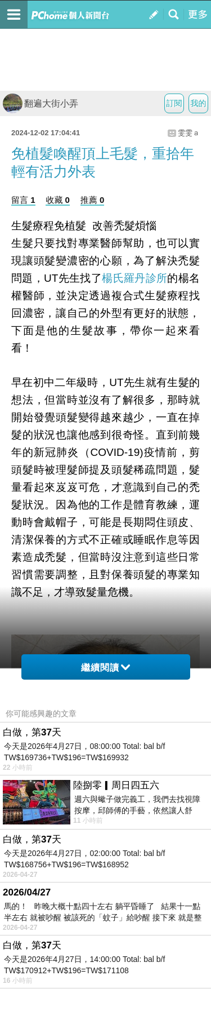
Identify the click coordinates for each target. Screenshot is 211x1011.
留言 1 (23, 200)
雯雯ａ (189, 132)
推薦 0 (92, 200)
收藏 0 (58, 200)
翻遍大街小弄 (40, 103)
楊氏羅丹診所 (134, 278)
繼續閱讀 (105, 667)
